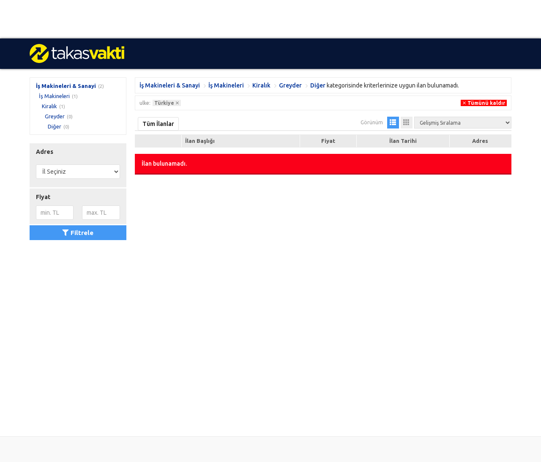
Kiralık (49, 106)
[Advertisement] (253, 19)
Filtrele (77, 232)
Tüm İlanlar (158, 123)
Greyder (55, 116)
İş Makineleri (54, 96)
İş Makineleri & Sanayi (66, 86)
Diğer (54, 126)
